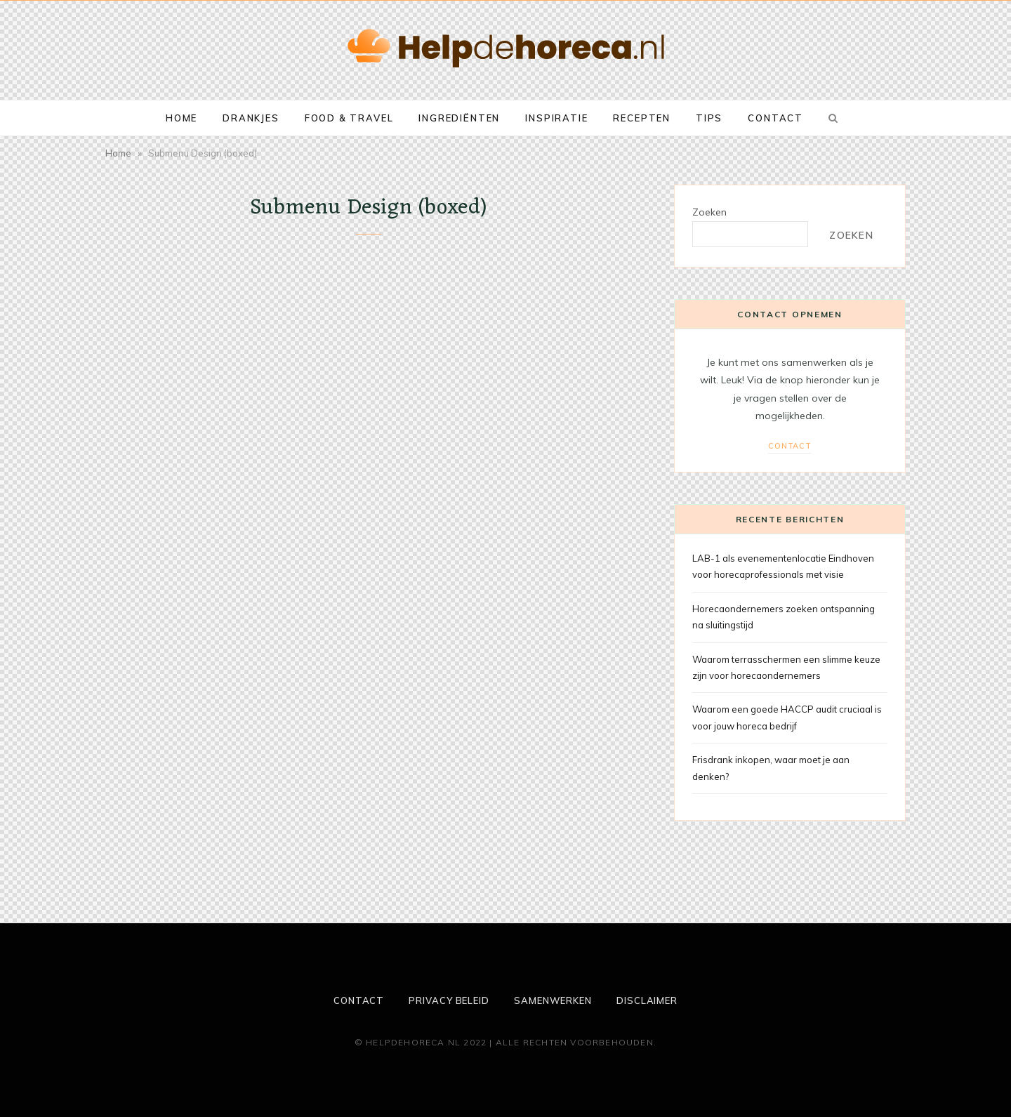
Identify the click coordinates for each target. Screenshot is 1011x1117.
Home (181, 118)
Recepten (641, 118)
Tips (709, 118)
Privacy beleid (449, 1000)
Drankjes (251, 118)
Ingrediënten (459, 118)
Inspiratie (556, 118)
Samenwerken (553, 1000)
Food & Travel (349, 118)
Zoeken (709, 212)
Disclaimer (647, 1000)
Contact (775, 118)
